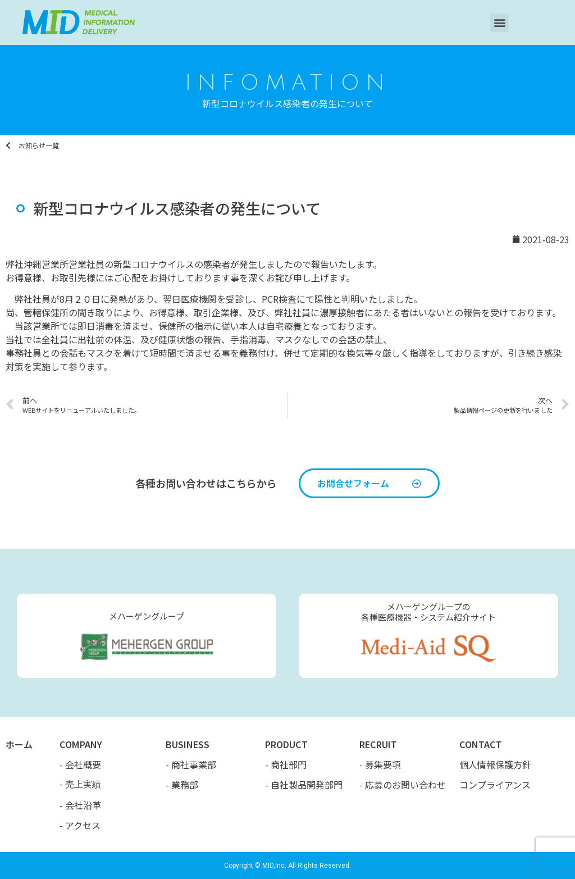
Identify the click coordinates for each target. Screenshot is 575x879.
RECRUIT (378, 744)
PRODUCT (286, 744)
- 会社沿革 (80, 805)
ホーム (19, 744)
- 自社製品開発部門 (304, 784)
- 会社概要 (80, 764)
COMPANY (81, 744)
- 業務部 (182, 784)
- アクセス (80, 825)
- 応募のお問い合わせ (402, 784)
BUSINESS (187, 744)
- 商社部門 (286, 764)
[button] (499, 22)
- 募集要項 (380, 764)
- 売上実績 (80, 784)
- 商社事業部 (191, 764)
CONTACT (480, 744)
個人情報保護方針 (495, 764)
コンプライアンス (495, 784)
